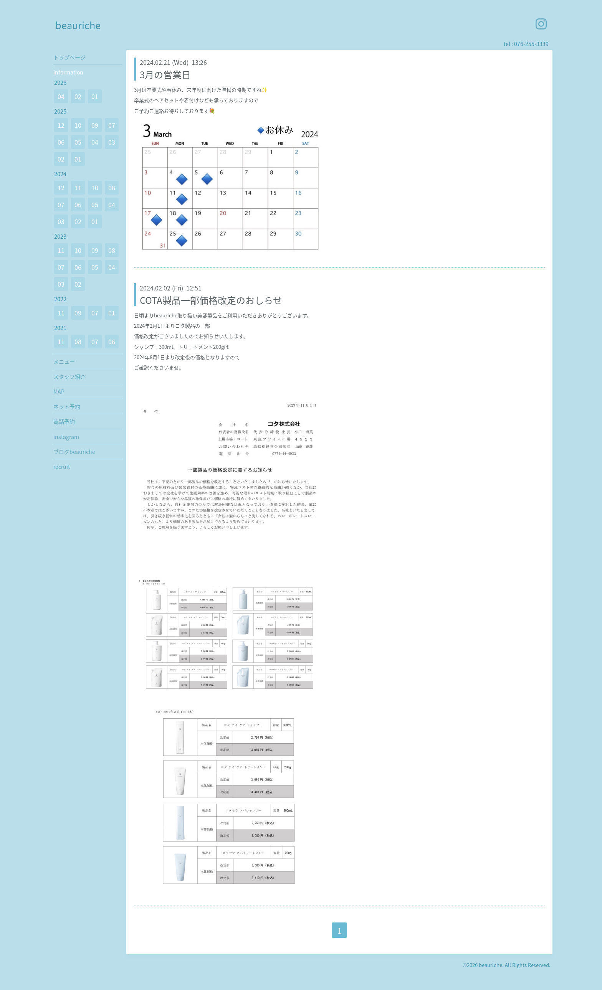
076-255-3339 (531, 44)
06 (61, 142)
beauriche (78, 25)
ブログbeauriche (74, 451)
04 (61, 96)
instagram (66, 437)
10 (77, 125)
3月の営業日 (165, 74)
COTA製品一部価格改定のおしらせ (211, 300)
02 (77, 96)
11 (77, 187)
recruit (61, 466)
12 (61, 125)
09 (94, 125)
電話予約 (64, 421)
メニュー (64, 361)
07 (111, 125)
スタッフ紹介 (69, 376)
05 (77, 142)
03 (111, 142)
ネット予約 (66, 406)
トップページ (69, 57)
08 (111, 187)
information (68, 72)
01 (94, 96)
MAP (58, 391)
